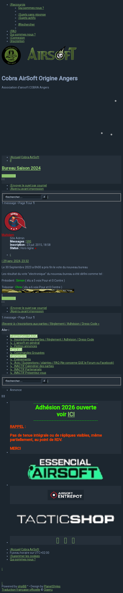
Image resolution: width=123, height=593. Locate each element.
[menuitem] (31, 8)
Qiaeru (48, 589)
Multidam (8, 234)
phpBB (22, 586)
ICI (71, 414)
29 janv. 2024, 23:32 (15, 261)
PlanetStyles (52, 586)
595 (28, 241)
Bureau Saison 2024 (21, 168)
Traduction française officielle (21, 589)
